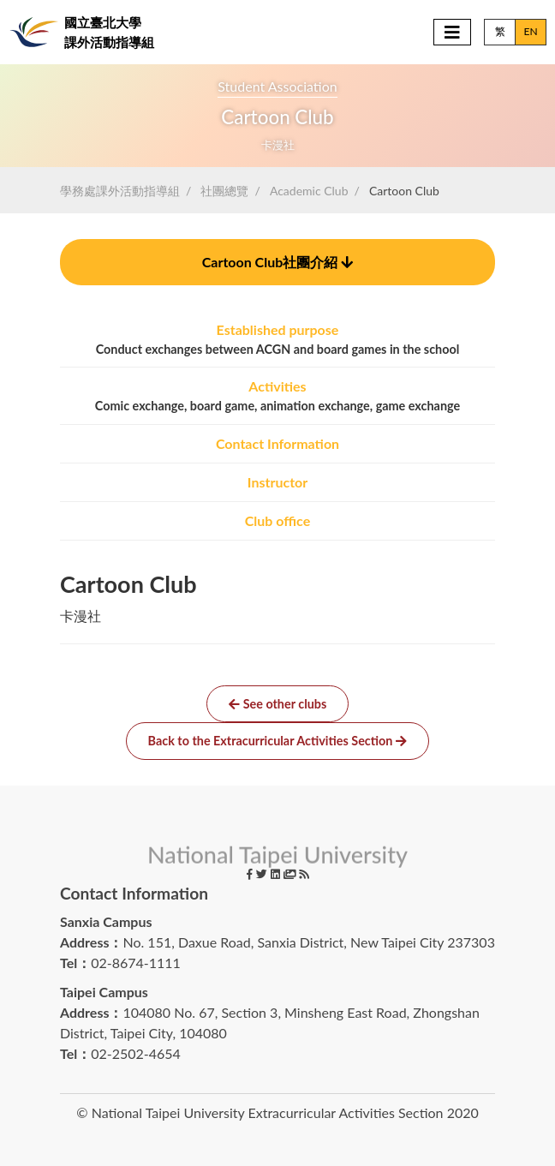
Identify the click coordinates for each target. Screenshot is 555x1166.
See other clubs (278, 704)
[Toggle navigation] (452, 32)
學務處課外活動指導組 (120, 190)
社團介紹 (278, 262)
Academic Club (309, 190)
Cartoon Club (404, 190)
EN (530, 31)
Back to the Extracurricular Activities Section (278, 740)
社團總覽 (224, 190)
